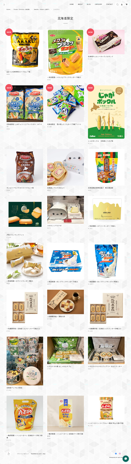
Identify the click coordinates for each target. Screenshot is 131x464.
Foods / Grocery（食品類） (22, 9)
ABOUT (80, 4)
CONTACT (109, 4)
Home (8, 9)
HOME (72, 4)
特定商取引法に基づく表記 (38, 453)
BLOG (89, 4)
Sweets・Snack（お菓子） (42, 9)
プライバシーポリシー (23, 453)
